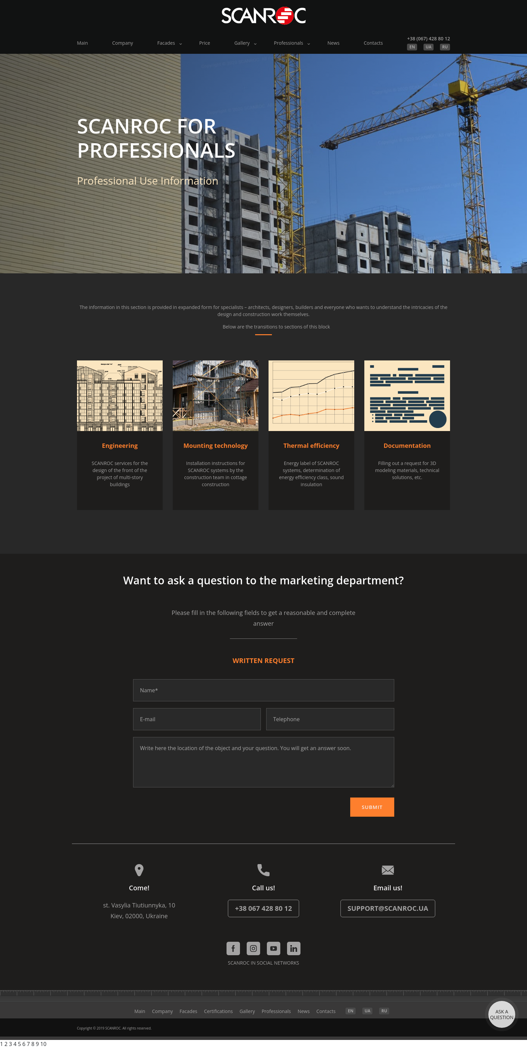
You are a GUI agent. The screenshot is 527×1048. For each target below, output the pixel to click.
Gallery (242, 43)
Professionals (288, 43)
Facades (166, 43)
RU (445, 47)
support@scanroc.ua (388, 908)
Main (82, 43)
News (333, 43)
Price (204, 43)
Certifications (218, 1011)
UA (428, 47)
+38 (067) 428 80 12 (428, 38)
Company (122, 43)
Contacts (373, 43)
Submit (372, 807)
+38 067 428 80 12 (263, 908)
